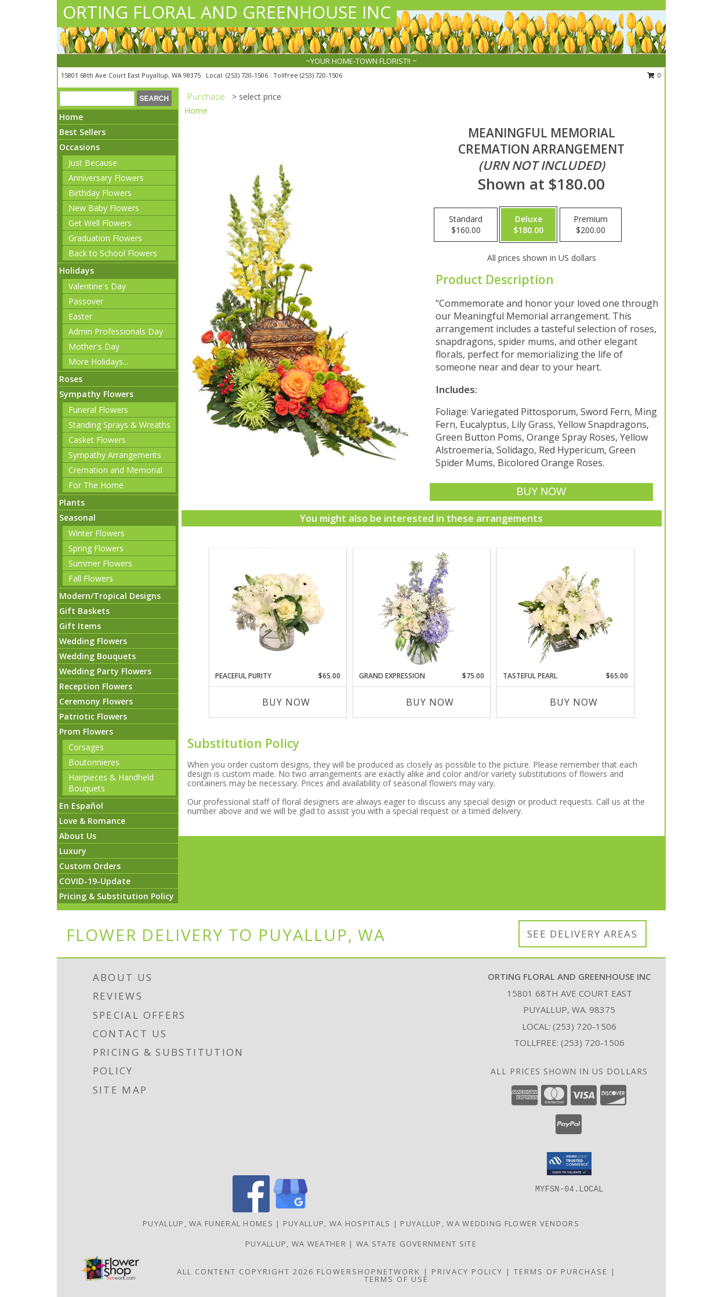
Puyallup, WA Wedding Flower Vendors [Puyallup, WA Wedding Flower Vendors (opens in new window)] (489, 1223)
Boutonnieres (93, 762)
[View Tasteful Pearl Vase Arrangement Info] (565, 609)
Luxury (72, 850)
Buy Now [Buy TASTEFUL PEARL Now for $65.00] (574, 702)
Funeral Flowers (98, 409)
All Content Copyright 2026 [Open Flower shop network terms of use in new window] (245, 1271)
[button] (569, 1163)
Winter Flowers (96, 533)
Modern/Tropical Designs (110, 595)
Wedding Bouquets (97, 656)
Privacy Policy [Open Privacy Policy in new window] (467, 1271)
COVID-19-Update (94, 881)
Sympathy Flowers (96, 393)
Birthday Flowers (100, 192)
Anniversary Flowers (106, 177)
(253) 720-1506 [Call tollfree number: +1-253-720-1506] (321, 75)
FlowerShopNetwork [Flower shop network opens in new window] (368, 1271)
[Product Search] (97, 98)
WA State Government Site (416, 1243)
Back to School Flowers (112, 253)
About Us (77, 835)
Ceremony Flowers (96, 701)
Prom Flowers (86, 731)
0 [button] (654, 75)
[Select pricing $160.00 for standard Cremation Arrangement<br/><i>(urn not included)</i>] (465, 225)
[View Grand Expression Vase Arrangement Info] (421, 609)
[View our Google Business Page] (290, 1209)
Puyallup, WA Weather (295, 1243)
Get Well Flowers (100, 222)
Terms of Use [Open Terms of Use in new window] (396, 1279)
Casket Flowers (97, 439)
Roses (70, 378)
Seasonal (77, 517)
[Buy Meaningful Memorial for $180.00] (541, 492)
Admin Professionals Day (115, 331)
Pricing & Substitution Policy (116, 896)
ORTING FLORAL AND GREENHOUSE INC (227, 12)
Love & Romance (92, 820)
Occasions (79, 146)
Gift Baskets (84, 610)
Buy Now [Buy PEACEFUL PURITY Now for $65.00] (286, 702)
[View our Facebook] (251, 1209)
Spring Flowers (96, 548)
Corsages (86, 747)
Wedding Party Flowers (105, 671)
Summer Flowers (100, 563)
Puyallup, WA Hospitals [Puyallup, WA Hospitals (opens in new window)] (337, 1223)
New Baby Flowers (103, 207)
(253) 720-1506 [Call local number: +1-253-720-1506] (248, 75)
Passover (85, 301)
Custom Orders (90, 865)
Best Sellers (82, 131)
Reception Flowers (95, 686)
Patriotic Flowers (93, 716)
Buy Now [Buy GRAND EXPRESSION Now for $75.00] (430, 702)
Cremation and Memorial (115, 469)
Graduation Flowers (105, 238)
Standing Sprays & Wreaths (119, 424)
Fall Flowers (90, 578)
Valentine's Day (97, 286)
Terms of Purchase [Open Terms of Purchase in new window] (561, 1271)
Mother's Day (93, 346)
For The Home (96, 485)
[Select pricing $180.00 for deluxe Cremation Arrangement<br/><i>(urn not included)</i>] (528, 225)
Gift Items (80, 625)
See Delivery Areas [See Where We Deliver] (582, 933)
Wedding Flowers (93, 640)
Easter (80, 316)
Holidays (76, 270)
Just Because (92, 162)
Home (71, 116)
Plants (72, 502)
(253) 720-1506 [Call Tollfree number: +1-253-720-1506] (593, 1042)
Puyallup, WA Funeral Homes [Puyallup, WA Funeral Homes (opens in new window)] (208, 1223)
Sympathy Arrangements (114, 454)
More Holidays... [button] (98, 361)
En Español (81, 805)
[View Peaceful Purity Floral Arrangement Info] (277, 609)
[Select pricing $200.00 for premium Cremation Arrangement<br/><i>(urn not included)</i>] (590, 225)
